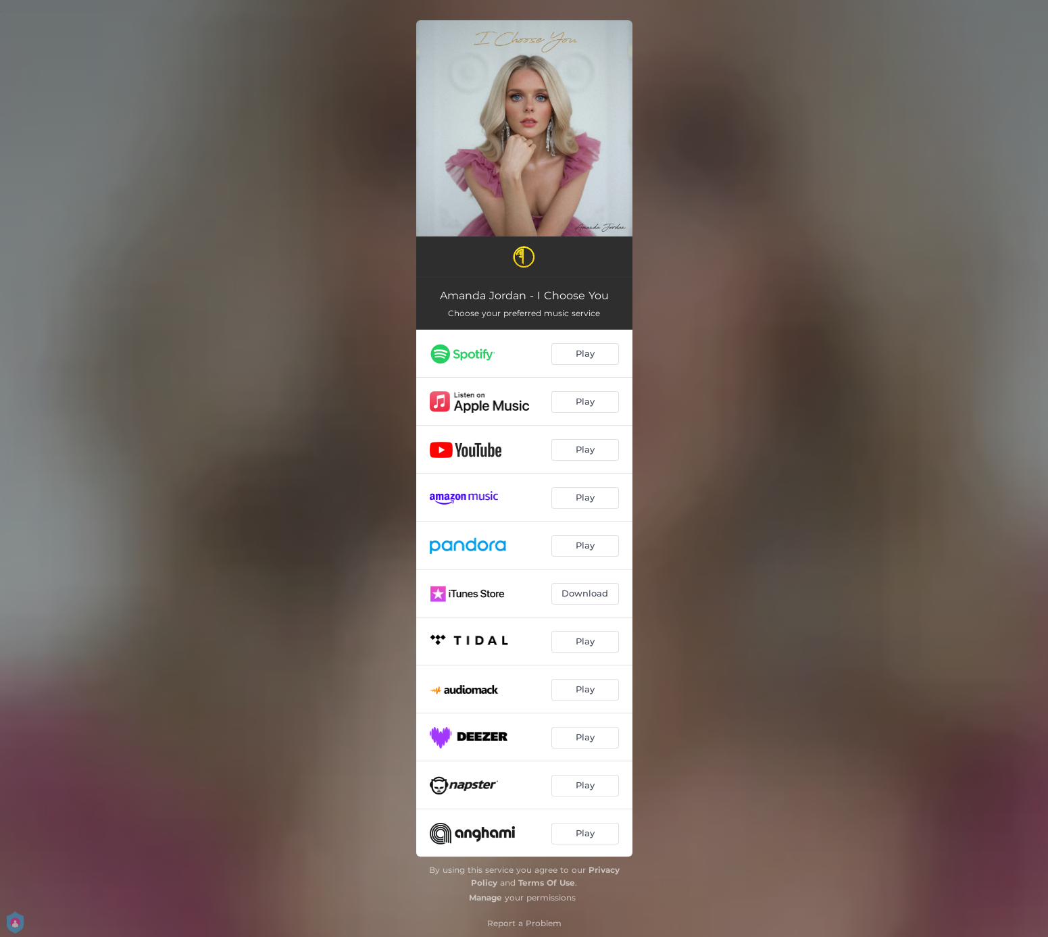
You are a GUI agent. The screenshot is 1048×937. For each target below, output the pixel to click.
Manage (485, 897)
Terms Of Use (546, 883)
